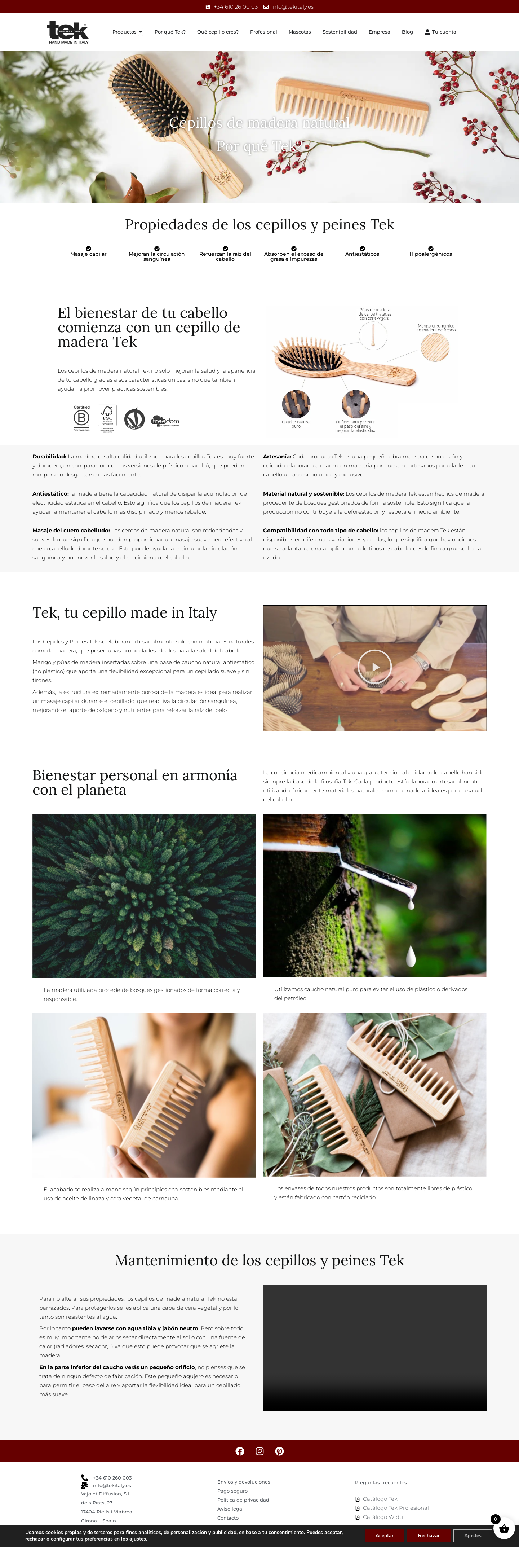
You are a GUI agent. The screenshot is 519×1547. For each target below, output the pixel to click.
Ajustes (473, 1535)
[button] (375, 668)
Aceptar (385, 1535)
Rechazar (429, 1535)
